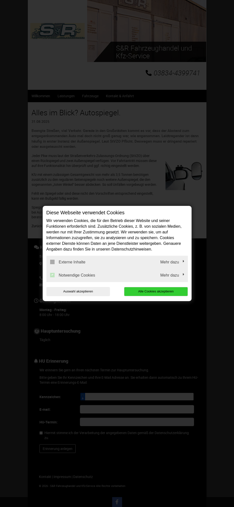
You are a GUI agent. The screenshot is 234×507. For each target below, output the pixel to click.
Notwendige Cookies (72, 275)
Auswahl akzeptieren (78, 291)
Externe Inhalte (68, 262)
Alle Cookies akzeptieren (156, 291)
